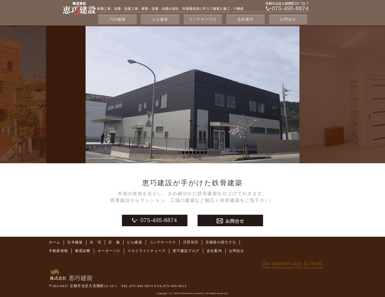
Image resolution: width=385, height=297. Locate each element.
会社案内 (245, 19)
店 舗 (114, 242)
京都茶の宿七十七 (221, 242)
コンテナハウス (203, 19)
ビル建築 (160, 19)
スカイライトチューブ (147, 251)
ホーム (54, 242)
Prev (187, 157)
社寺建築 (75, 242)
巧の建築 (118, 19)
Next (198, 157)
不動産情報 (58, 251)
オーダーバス (109, 251)
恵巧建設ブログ (186, 251)
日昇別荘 (190, 242)
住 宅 (95, 242)
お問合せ (288, 19)
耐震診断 (82, 251)
